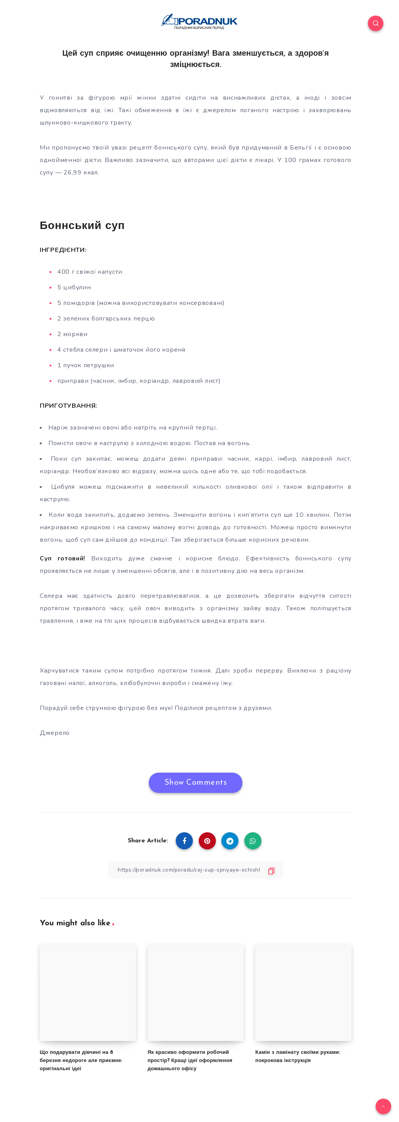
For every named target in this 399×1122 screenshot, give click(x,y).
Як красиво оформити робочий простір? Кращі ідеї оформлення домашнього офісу (190, 1060)
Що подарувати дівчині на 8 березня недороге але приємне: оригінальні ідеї (81, 1060)
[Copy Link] (195, 870)
